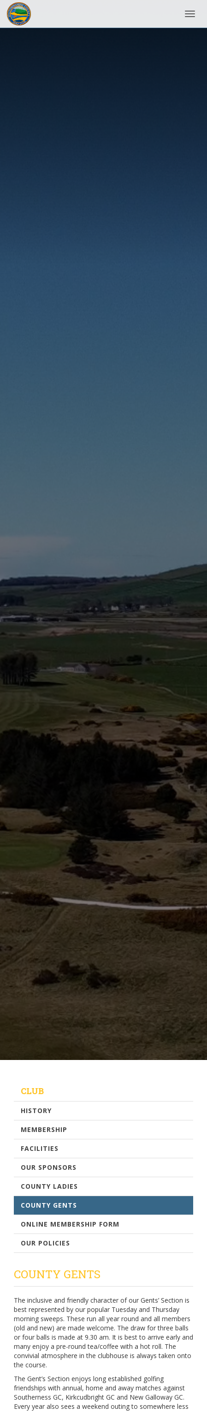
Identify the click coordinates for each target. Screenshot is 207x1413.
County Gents (49, 1205)
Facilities (40, 1148)
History (36, 1110)
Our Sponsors (49, 1167)
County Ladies (49, 1186)
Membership (44, 1129)
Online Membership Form (70, 1224)
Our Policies (45, 1243)
